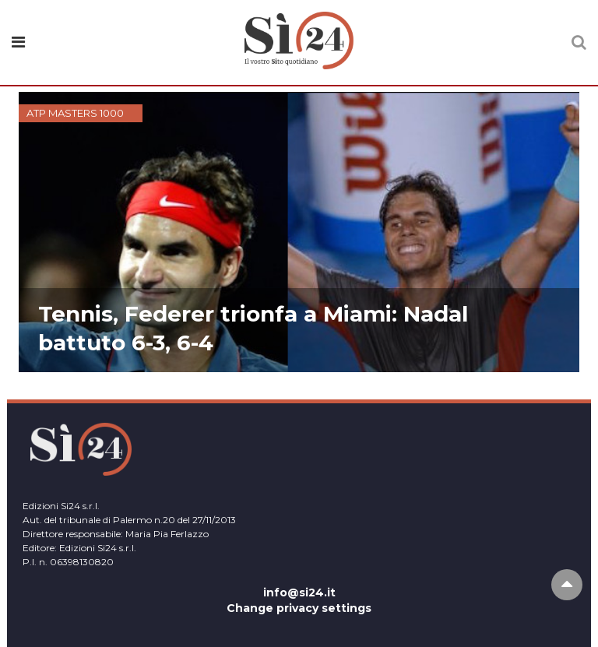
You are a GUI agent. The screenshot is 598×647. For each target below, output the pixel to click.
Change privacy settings (299, 608)
